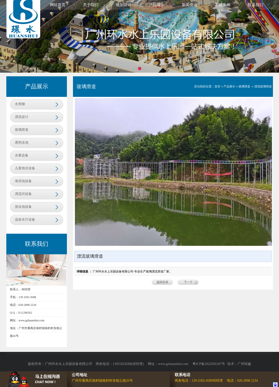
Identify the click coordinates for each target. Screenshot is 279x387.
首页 (217, 86)
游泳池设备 (23, 207)
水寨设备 (21, 155)
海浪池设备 (23, 181)
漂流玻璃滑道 (263, 86)
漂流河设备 (23, 194)
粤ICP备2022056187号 (208, 364)
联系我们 (255, 5)
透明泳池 (21, 142)
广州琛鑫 (244, 364)
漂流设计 (21, 117)
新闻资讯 (189, 5)
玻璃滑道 (21, 130)
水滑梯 (20, 104)
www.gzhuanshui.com (173, 364)
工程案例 (222, 5)
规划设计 (123, 5)
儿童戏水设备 (25, 168)
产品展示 (156, 5)
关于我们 (90, 5)
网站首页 (57, 5)
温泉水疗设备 (25, 219)
